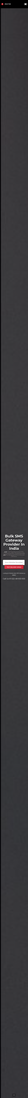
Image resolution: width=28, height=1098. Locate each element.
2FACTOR (8, 4)
